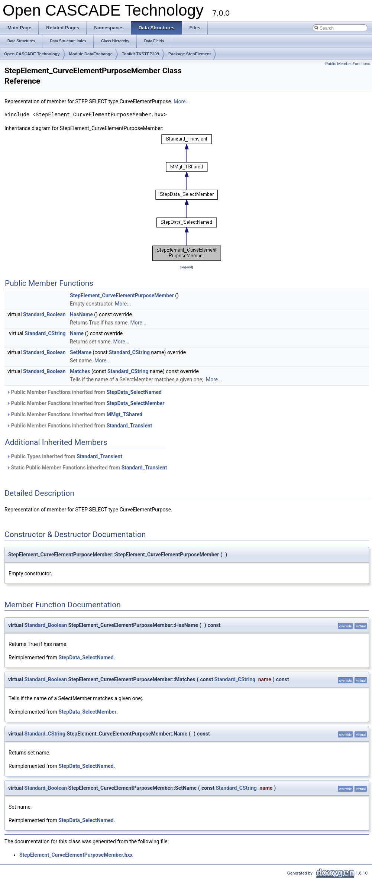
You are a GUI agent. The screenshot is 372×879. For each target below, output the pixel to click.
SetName (80, 352)
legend (186, 267)
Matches (80, 371)
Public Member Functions (347, 63)
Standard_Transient (129, 426)
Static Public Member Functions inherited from (86, 468)
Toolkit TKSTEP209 (140, 54)
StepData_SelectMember (136, 403)
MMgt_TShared (124, 414)
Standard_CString (45, 333)
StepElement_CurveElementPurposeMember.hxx (76, 855)
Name (77, 333)
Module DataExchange (91, 54)
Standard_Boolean (44, 314)
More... (182, 101)
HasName (81, 314)
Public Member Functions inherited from (84, 392)
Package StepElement (189, 54)
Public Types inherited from (64, 456)
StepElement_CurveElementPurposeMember (122, 295)
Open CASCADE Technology (32, 54)
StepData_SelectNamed (134, 392)
